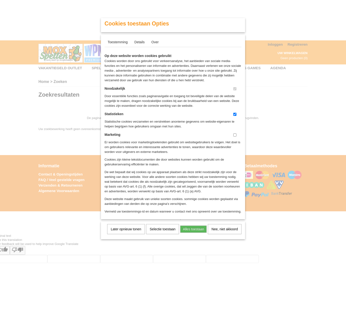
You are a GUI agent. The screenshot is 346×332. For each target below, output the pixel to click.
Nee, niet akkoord (224, 229)
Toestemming (118, 42)
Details (139, 42)
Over (155, 42)
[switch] (234, 88)
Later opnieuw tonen (126, 229)
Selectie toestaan (162, 229)
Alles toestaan (193, 229)
